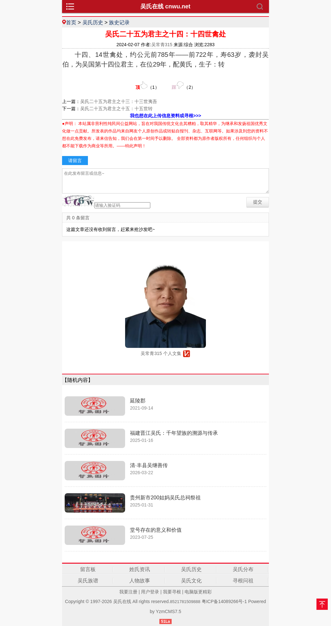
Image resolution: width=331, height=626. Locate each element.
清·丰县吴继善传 (148, 465)
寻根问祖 (243, 580)
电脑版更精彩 (198, 591)
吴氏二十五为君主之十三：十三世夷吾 (118, 101)
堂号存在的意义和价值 (156, 530)
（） (147, 85)
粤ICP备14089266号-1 (224, 601)
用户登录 (150, 591)
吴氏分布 (243, 569)
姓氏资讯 (139, 569)
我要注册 (128, 591)
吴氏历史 (92, 22)
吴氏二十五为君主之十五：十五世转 (116, 108)
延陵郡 (137, 400)
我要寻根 (172, 591)
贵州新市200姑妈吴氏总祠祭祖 (165, 497)
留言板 (88, 569)
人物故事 (139, 580)
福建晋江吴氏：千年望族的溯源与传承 (174, 433)
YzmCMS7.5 (168, 611)
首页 (71, 22)
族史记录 (119, 22)
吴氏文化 (191, 580)
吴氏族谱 (88, 580)
